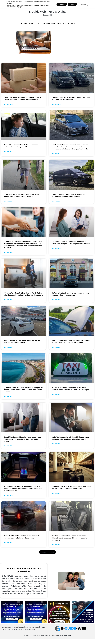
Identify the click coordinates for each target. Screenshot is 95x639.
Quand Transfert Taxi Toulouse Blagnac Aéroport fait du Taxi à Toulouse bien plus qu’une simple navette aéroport (23, 390)
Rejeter (71, 4)
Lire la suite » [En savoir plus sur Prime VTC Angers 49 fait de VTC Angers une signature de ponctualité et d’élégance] (56, 201)
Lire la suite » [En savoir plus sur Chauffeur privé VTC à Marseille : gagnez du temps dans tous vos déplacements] (56, 104)
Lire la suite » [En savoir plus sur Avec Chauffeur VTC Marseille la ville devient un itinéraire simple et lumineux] (8, 347)
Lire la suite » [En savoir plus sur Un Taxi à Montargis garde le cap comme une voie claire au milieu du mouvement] (56, 300)
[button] (47, 552)
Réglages (19, 7)
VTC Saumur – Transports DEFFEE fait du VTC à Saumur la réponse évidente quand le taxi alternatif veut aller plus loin (23, 488)
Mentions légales (57, 635)
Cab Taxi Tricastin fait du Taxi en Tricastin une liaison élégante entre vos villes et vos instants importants (69, 538)
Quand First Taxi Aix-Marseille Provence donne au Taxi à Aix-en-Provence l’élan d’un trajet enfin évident (22, 439)
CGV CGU (67, 635)
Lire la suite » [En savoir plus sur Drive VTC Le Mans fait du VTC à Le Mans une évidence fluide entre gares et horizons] (8, 151)
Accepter (60, 4)
